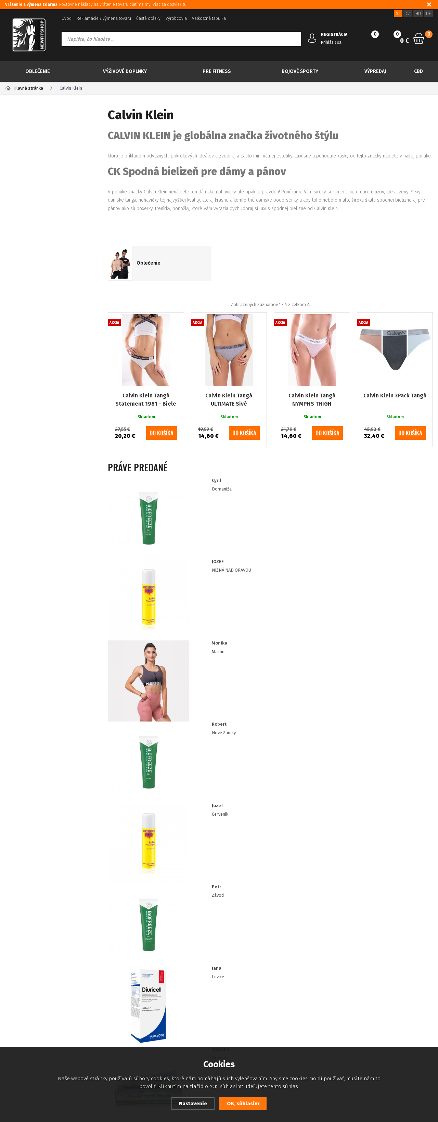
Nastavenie (193, 1103)
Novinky (30, 157)
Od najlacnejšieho (256, 316)
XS (24, 364)
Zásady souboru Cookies (184, 992)
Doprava (167, 1013)
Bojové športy (300, 71)
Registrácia (89, 982)
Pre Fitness (217, 71)
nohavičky (149, 200)
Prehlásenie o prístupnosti (32, 1033)
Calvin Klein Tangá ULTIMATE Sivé (228, 426)
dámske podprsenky (277, 200)
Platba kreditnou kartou (28, 992)
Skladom (31, 425)
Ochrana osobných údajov (31, 1002)
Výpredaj (375, 71)
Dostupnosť (170, 982)
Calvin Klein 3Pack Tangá (394, 422)
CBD (418, 71)
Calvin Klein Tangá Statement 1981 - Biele (145, 426)
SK (398, 13)
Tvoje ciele (28, 288)
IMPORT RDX (30, 329)
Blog (9, 982)
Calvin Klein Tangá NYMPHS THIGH (311, 426)
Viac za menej (38, 191)
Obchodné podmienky (27, 1013)
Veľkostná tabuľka (209, 18)
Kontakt (85, 1002)
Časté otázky (148, 18)
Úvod (67, 18)
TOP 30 (29, 139)
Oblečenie (37, 71)
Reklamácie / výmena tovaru (104, 18)
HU (418, 13)
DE (428, 13)
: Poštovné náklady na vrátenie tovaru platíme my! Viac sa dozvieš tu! (96, 4)
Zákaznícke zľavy (175, 1002)
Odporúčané (146, 316)
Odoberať (395, 910)
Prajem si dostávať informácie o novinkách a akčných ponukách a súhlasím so (235, 910)
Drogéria (26, 301)
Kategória (28, 114)
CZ (407, 13)
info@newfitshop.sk (380, 998)
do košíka (161, 460)
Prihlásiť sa (331, 42)
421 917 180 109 (372, 983)
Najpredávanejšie (198, 316)
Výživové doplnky (125, 71)
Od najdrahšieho (313, 316)
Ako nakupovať (19, 1023)
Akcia (27, 174)
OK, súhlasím (243, 1103)
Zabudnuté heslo (95, 992)
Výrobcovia (176, 18)
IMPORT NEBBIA (34, 315)
